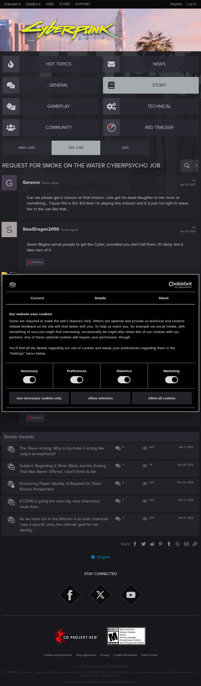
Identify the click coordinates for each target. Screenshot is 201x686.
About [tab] (164, 298)
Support (82, 4)
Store (64, 4)
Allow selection (100, 398)
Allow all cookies (162, 398)
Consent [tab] (37, 298)
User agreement (86, 654)
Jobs (50, 4)
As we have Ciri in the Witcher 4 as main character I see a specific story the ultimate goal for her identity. (62, 523)
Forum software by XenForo (100, 681)
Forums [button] (11, 4)
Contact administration (57, 654)
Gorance (32, 182)
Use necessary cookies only (39, 398)
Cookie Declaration (125, 654)
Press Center (149, 654)
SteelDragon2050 (41, 229)
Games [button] (31, 4)
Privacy (104, 654)
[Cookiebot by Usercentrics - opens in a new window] (172, 284)
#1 (187, 182)
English (100, 556)
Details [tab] (100, 298)
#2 (187, 229)
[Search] (187, 166)
